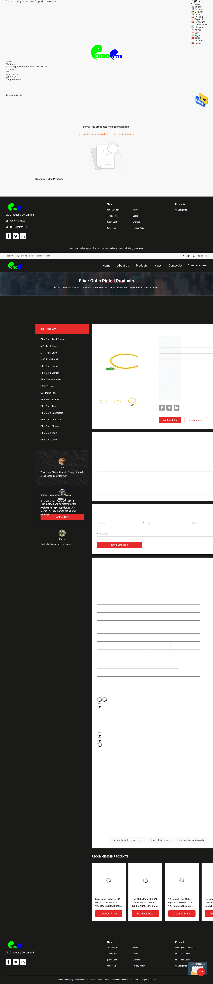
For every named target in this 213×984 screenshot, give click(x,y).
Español (199, 19)
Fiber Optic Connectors (52, 413)
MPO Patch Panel (49, 359)
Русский (199, 17)
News (8, 74)
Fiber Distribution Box (51, 379)
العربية (198, 35)
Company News (13, 79)
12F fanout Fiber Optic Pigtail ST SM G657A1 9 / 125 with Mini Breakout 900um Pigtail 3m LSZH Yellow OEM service (181, 903)
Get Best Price (170, 420)
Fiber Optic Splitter (50, 373)
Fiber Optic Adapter (50, 406)
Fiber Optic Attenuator (51, 419)
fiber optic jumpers (160, 840)
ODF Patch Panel (49, 393)
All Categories (181, 210)
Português (200, 22)
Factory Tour (28, 66)
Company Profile (113, 210)
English (198, 6)
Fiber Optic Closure (50, 426)
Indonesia (200, 40)
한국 (197, 32)
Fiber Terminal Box (50, 399)
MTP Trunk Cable (49, 352)
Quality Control (42, 66)
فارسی (198, 43)
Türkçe (198, 38)
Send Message (119, 544)
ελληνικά (199, 27)
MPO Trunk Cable (49, 346)
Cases (15, 74)
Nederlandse (201, 24)
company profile (13, 66)
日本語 (198, 29)
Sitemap (136, 222)
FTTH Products (48, 386)
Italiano (198, 14)
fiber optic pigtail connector (127, 840)
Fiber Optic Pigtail (71, 287)
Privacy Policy (139, 228)
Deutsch (199, 12)
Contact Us (111, 228)
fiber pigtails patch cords (191, 840)
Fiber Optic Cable (49, 439)
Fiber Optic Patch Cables (53, 339)
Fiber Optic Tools (49, 433)
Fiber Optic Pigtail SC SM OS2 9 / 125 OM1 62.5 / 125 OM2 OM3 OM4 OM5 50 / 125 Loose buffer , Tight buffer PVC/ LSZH (144, 903)
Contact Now (195, 420)
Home (57, 287)
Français (199, 9)
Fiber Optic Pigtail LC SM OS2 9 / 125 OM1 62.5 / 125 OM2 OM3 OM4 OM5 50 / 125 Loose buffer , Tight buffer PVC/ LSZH (107, 903)
